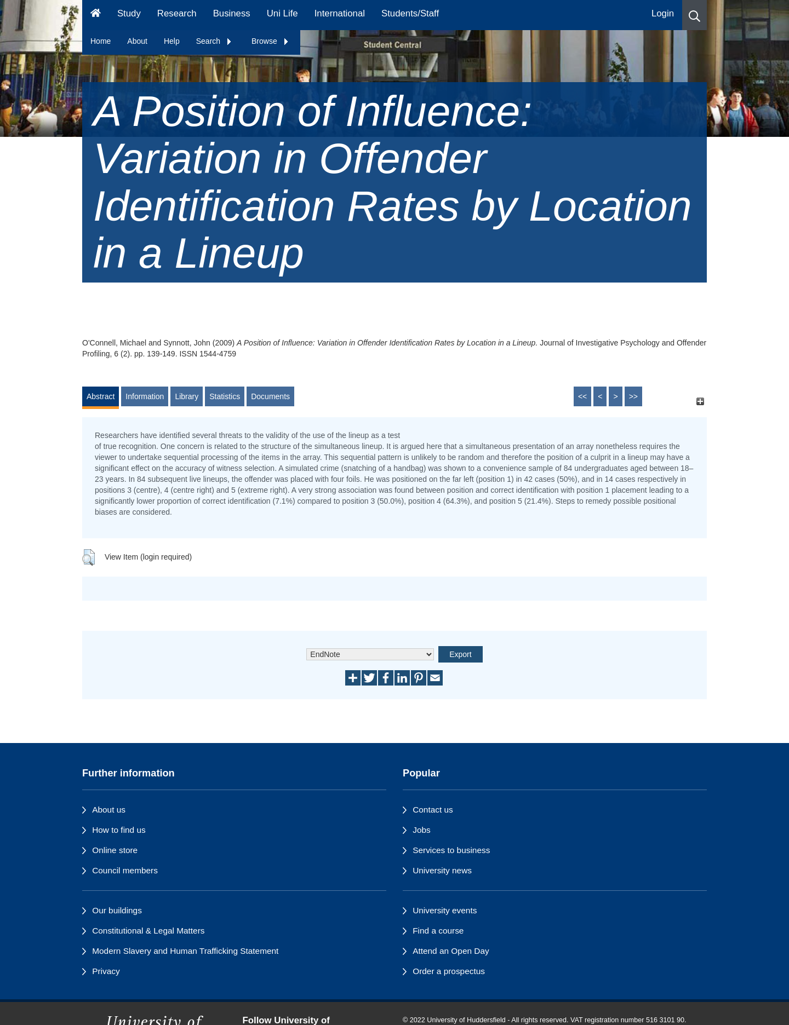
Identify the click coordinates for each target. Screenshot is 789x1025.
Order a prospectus (449, 971)
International (340, 13)
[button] (694, 15)
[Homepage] (95, 15)
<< (582, 396)
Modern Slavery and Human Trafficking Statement (185, 950)
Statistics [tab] (224, 396)
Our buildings (117, 910)
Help (172, 41)
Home (100, 41)
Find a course (438, 930)
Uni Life (282, 13)
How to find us (119, 829)
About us (108, 809)
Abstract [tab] (101, 396)
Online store (115, 850)
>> (633, 396)
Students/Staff (410, 13)
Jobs (422, 829)
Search (214, 41)
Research (177, 13)
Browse (270, 41)
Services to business (451, 850)
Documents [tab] (270, 396)
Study (129, 13)
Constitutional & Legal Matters (148, 930)
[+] (700, 402)
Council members (125, 870)
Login (662, 13)
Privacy (105, 971)
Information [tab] (144, 396)
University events (445, 910)
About (137, 41)
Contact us (433, 809)
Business (231, 13)
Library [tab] (186, 396)
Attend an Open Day (451, 950)
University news (442, 870)
